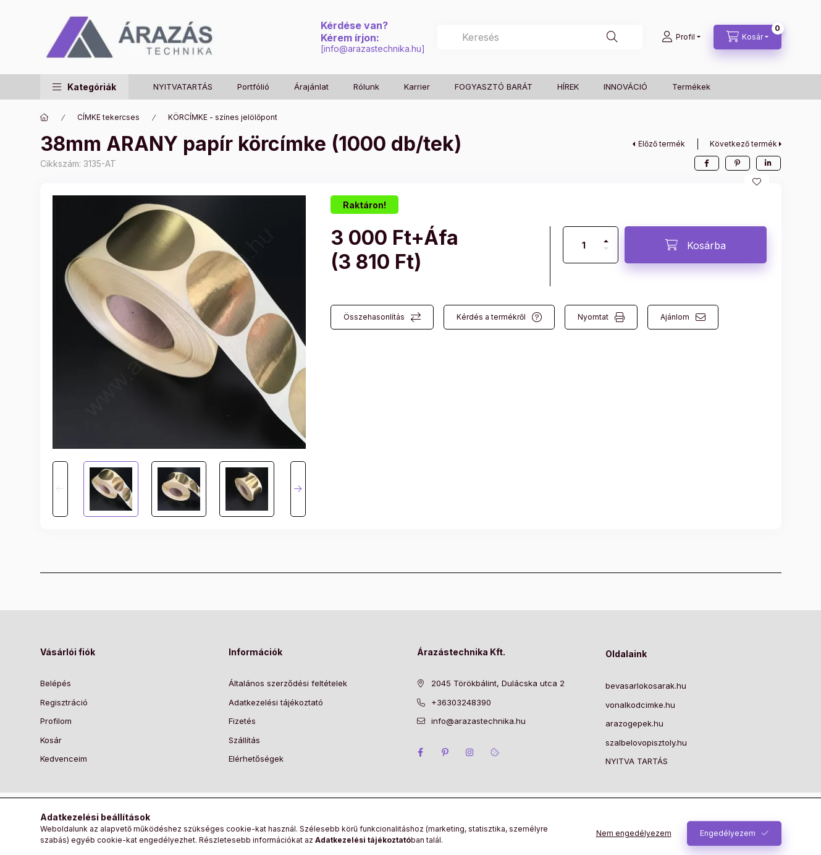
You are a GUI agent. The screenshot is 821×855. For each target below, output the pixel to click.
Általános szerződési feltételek (288, 683)
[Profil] (681, 37)
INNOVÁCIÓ (625, 86)
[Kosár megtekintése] (747, 37)
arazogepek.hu (634, 723)
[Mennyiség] (584, 245)
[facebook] (706, 163)
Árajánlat (311, 86)
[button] (84, 87)
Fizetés (242, 721)
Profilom (56, 721)
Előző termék (661, 143)
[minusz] (606, 254)
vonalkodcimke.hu (640, 705)
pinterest (445, 752)
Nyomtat (593, 316)
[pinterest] (737, 163)
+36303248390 (461, 702)
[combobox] (539, 37)
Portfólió (253, 86)
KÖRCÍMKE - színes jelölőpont (222, 117)
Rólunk (366, 86)
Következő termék (743, 143)
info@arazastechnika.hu (372, 48)
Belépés (55, 683)
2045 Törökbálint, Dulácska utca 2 (498, 683)
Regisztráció (64, 702)
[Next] (298, 489)
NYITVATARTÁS (183, 86)
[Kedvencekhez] (756, 181)
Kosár (51, 740)
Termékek (691, 86)
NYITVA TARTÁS (636, 761)
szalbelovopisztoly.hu (646, 742)
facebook (420, 752)
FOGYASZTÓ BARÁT (494, 86)
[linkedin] (768, 163)
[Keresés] (612, 37)
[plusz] (606, 236)
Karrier (417, 86)
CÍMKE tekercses (108, 117)
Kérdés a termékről (491, 316)
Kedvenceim (63, 759)
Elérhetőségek (256, 759)
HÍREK (568, 86)
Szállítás (244, 740)
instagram (470, 752)
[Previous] (60, 489)
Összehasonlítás (374, 316)
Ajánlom (674, 316)
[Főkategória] (44, 117)
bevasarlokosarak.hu (645, 686)
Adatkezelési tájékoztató (276, 702)
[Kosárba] (696, 244)
